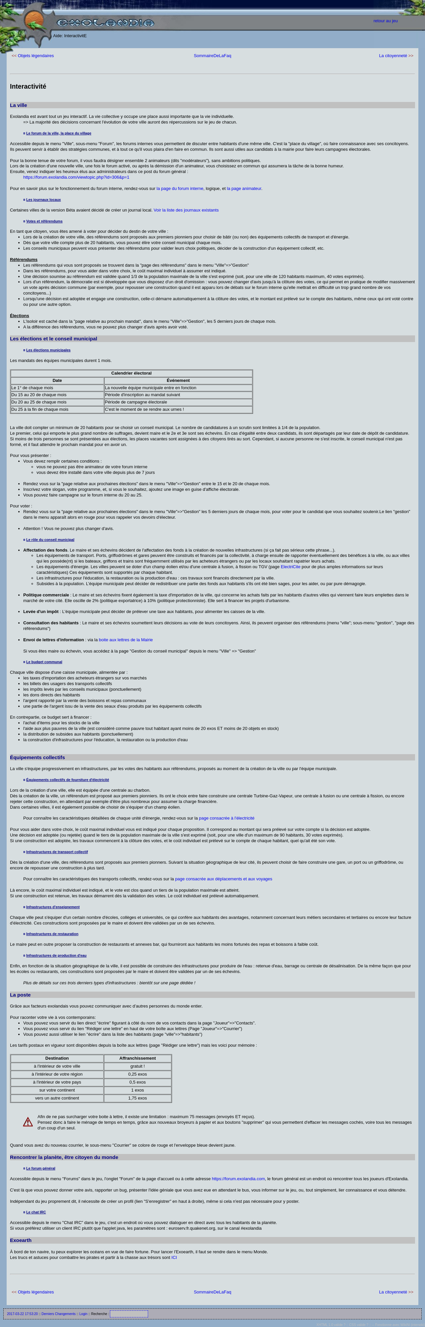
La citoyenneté (393, 55)
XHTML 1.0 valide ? (330, 1325)
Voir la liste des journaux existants (186, 210)
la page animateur (244, 188)
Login (83, 1314)
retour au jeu (386, 20)
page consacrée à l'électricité (226, 818)
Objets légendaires (36, 55)
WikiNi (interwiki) (412, 1325)
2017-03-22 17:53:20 (22, 1314)
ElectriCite (290, 566)
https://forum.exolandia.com (238, 1178)
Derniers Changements (59, 1314)
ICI (174, 1257)
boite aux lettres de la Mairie (126, 639)
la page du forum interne (180, 188)
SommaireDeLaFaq (212, 55)
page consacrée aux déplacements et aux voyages (223, 878)
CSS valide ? (359, 1325)
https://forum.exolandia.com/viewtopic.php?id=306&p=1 (76, 177)
